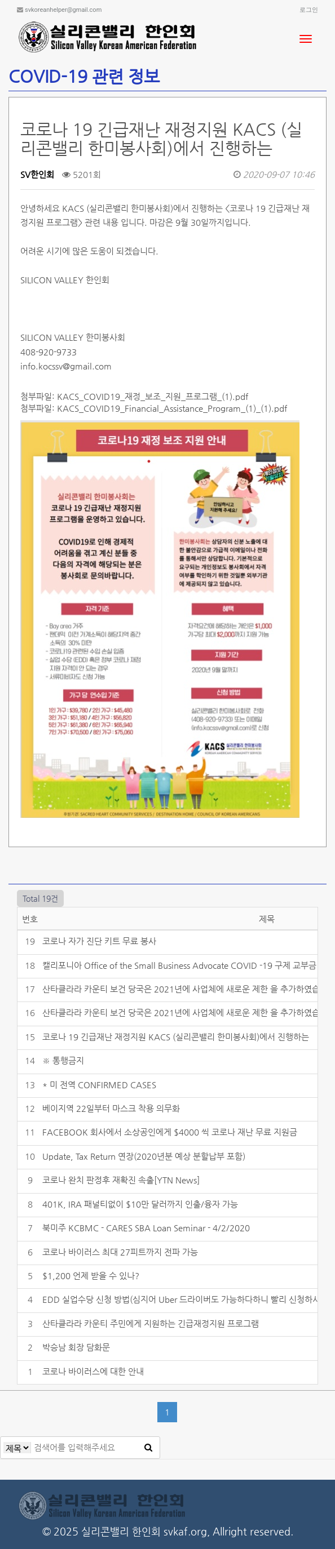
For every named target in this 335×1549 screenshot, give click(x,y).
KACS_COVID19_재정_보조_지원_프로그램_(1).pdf (152, 396)
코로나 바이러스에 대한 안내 (93, 1371)
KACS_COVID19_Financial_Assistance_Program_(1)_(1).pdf (172, 408)
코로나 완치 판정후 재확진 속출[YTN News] (121, 1180)
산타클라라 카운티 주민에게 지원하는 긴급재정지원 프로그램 (150, 1323)
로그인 (308, 10)
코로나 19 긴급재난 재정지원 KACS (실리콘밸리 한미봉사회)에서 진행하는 (175, 1036)
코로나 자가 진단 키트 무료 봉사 (99, 941)
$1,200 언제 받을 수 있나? (90, 1275)
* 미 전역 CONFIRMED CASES (99, 1084)
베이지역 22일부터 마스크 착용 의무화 (111, 1108)
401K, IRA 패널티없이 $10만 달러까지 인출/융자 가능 (140, 1204)
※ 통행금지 (63, 1060)
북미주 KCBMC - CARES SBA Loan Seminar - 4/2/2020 (146, 1227)
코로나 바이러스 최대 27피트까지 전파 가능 (120, 1252)
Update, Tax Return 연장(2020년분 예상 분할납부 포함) (143, 1156)
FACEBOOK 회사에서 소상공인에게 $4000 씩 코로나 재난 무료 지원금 (169, 1132)
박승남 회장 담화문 (76, 1347)
